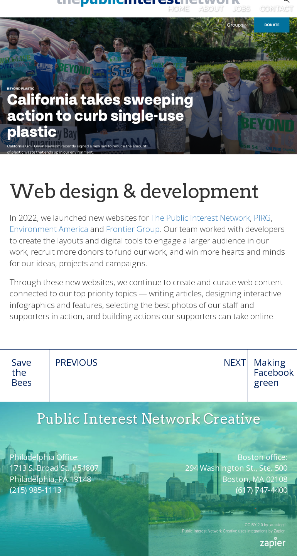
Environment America (49, 228)
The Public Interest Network (200, 217)
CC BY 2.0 (254, 525)
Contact (276, 9)
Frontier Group (133, 228)
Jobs (241, 9)
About (211, 9)
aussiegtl (277, 525)
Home (178, 9)
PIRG (262, 217)
